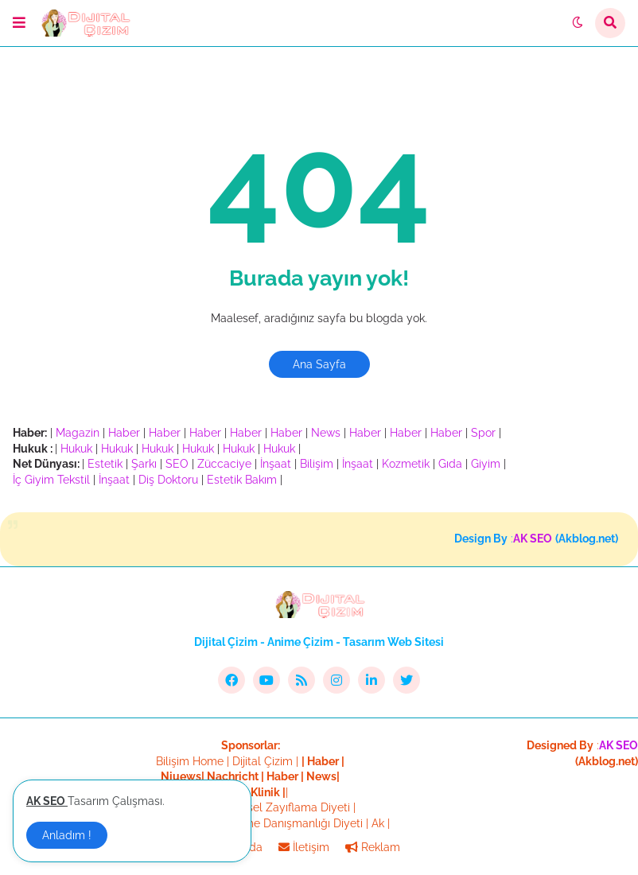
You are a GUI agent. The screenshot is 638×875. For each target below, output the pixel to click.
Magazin (77, 432)
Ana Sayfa (319, 364)
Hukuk (76, 448)
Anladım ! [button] (66, 835)
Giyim (485, 463)
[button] (19, 23)
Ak (378, 823)
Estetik (105, 463)
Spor (483, 432)
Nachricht (234, 776)
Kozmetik (406, 463)
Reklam (372, 847)
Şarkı (144, 463)
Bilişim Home (190, 761)
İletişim (303, 847)
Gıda (450, 463)
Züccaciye (224, 463)
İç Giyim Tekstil (51, 479)
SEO (177, 463)
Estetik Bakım (242, 479)
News (325, 432)
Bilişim (316, 463)
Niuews (181, 776)
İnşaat (275, 463)
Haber (124, 432)
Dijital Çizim (262, 761)
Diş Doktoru (168, 479)
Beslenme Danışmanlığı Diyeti (285, 823)
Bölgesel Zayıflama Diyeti (283, 807)
